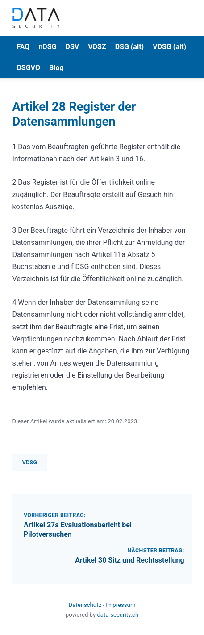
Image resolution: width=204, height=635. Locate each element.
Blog (56, 67)
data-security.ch (117, 614)
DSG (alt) (129, 46)
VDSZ (97, 46)
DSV (72, 46)
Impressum (120, 604)
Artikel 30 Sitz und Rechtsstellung (129, 560)
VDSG (29, 462)
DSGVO (28, 67)
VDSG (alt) (169, 46)
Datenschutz (86, 604)
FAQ (23, 46)
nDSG (47, 46)
